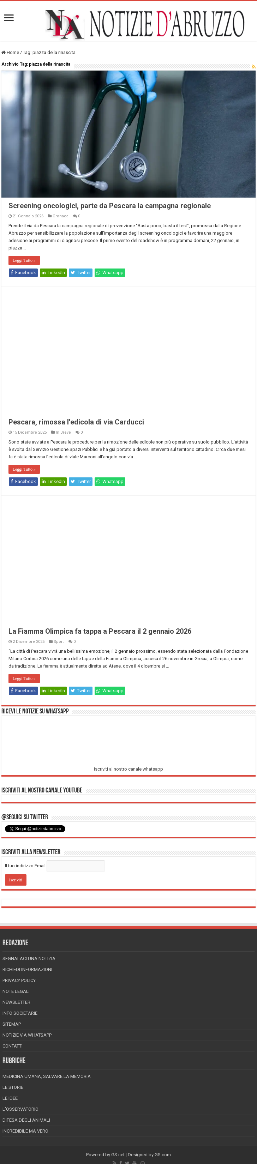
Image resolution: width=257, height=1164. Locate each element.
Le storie (12, 1087)
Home (10, 52)
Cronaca (60, 216)
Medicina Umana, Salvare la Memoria (46, 1076)
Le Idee (10, 1098)
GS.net (118, 1154)
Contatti (12, 1046)
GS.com (163, 1154)
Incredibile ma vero (25, 1131)
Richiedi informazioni (27, 969)
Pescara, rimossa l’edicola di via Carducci (76, 422)
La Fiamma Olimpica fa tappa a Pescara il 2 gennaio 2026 (99, 631)
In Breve (63, 432)
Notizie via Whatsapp (27, 1035)
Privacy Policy (19, 980)
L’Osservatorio (20, 1109)
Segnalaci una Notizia (28, 958)
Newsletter (16, 1002)
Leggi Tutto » (24, 260)
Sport (59, 641)
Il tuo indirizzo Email (25, 865)
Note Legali (16, 991)
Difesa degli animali (26, 1120)
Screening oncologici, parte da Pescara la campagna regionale (109, 205)
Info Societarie (19, 1013)
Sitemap (11, 1024)
